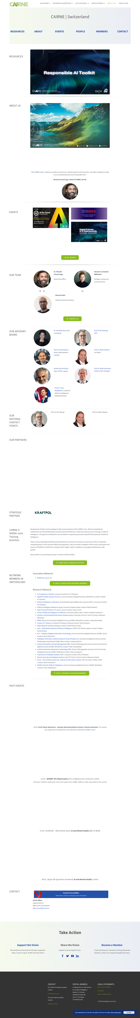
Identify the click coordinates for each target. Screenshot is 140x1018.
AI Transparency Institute (45, 594)
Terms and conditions (104, 987)
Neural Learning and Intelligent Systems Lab (52, 657)
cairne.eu (55, 1004)
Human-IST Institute (44, 623)
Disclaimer (101, 991)
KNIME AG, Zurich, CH (44, 578)
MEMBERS (102, 31)
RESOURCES (17, 31)
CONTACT (122, 31)
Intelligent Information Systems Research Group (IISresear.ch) (58, 639)
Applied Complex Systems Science (48, 597)
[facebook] (62, 956)
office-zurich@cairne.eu (41, 908)
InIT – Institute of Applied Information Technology (54, 633)
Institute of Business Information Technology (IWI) (54, 649)
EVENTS (59, 31)
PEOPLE (80, 31)
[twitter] (40, 291)
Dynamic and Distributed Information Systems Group (55, 615)
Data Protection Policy (104, 994)
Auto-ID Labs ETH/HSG (44, 610)
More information (116, 1012)
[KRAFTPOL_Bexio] (43, 511)
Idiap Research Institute (45, 626)
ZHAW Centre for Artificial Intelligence (50, 665)
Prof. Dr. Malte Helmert (101, 350)
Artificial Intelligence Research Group (49, 607)
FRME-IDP (40, 620)
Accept (129, 1012)
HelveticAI (73, 730)
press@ (50, 1004)
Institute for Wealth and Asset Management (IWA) (53, 644)
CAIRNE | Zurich (90, 730)
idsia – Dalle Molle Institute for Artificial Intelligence (54, 628)
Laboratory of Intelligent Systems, (48, 655)
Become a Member (112, 945)
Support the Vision (28, 945)
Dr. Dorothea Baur (60, 330)
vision (42, 172)
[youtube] (72, 956)
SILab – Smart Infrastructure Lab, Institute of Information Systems (59, 660)
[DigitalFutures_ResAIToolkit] (70, 50)
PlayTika (81, 730)
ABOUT (38, 31)
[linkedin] (44, 291)
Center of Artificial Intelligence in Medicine (51, 612)
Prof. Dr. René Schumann (102, 368)
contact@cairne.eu (53, 994)
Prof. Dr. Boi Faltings (101, 330)
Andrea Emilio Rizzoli (61, 368)
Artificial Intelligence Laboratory (48, 602)
